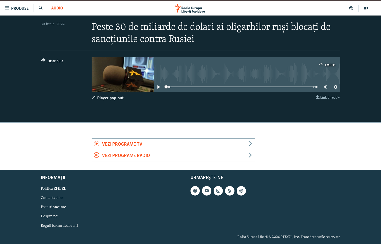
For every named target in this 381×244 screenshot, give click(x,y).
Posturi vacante (53, 207)
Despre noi (50, 216)
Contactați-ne (52, 198)
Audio (57, 8)
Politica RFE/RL (53, 189)
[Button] (52, 62)
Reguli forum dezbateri (59, 226)
